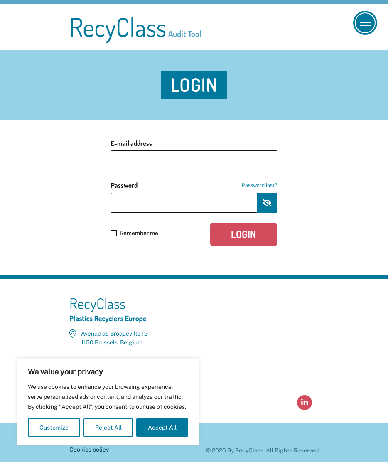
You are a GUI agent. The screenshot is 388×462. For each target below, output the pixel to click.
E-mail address (131, 143)
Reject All (108, 427)
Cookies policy (89, 449)
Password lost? (259, 185)
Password (194, 185)
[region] (108, 401)
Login (243, 234)
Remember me (134, 233)
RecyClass (135, 27)
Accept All (162, 427)
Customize (54, 427)
